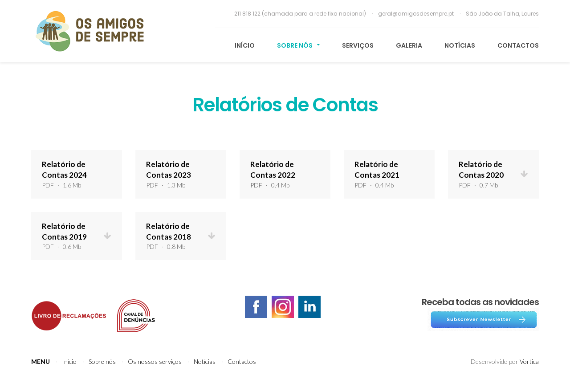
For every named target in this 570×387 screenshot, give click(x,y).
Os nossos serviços (155, 361)
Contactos (518, 45)
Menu (40, 361)
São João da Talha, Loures (502, 13)
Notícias (459, 45)
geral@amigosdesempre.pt (416, 13)
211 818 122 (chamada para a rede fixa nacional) (300, 13)
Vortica (529, 361)
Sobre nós (298, 45)
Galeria (409, 45)
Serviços (358, 45)
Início (245, 45)
